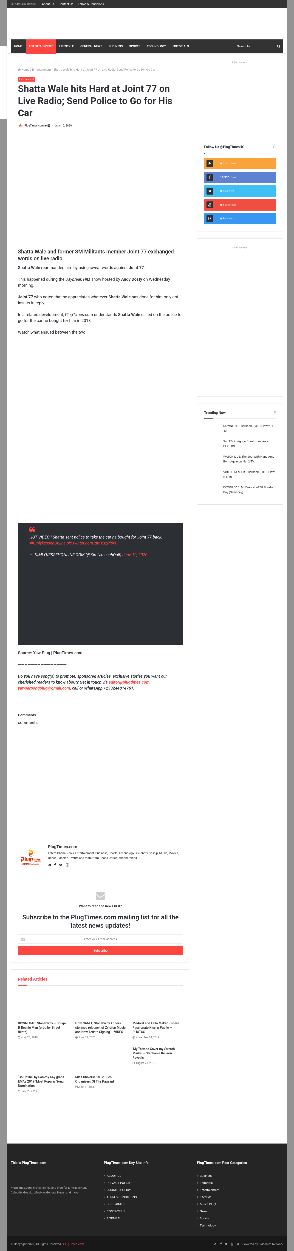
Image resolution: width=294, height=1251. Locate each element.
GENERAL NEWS (91, 46)
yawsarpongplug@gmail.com (44, 688)
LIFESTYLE (66, 46)
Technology (208, 1224)
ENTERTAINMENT (41, 46)
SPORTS (134, 46)
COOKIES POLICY (119, 1188)
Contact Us (66, 4)
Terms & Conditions (91, 4)
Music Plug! (208, 1202)
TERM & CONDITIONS (122, 1195)
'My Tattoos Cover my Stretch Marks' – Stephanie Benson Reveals (154, 1052)
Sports (204, 1217)
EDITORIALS (180, 46)
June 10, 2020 (134, 555)
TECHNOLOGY (156, 46)
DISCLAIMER (115, 1202)
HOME (18, 46)
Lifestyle (206, 1195)
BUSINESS (116, 46)
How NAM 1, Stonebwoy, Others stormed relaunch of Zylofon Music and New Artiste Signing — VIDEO (100, 1026)
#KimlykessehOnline (47, 543)
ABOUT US (114, 1174)
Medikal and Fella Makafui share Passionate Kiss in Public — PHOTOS (156, 1026)
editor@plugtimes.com (129, 682)
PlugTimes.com (36, 125)
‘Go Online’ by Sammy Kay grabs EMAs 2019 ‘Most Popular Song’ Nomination (41, 1080)
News (204, 1210)
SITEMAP (113, 1217)
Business (206, 1174)
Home (23, 69)
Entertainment (41, 69)
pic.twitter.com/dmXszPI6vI (91, 543)
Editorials (206, 1181)
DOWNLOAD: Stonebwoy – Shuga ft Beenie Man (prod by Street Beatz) (42, 1026)
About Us (48, 4)
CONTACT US (116, 1210)
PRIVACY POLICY (118, 1181)
